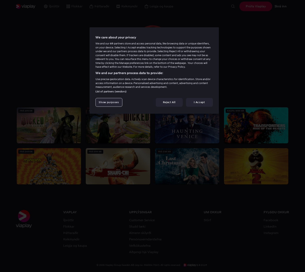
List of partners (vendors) (111, 91)
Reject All (169, 102)
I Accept (199, 102)
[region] (154, 70)
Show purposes (109, 102)
